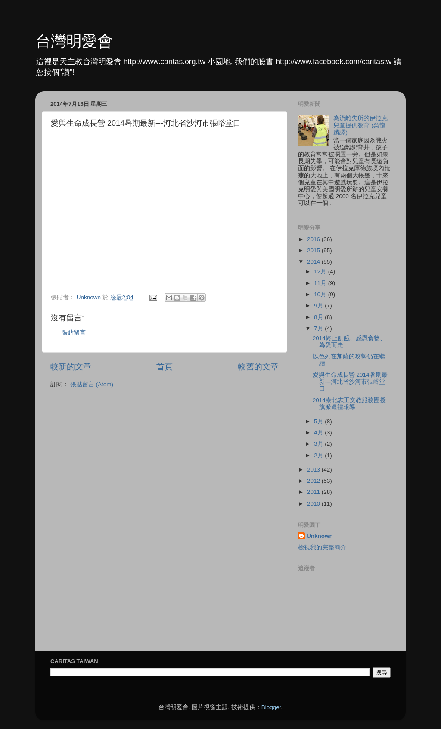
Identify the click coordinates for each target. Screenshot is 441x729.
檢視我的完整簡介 (322, 547)
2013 (314, 469)
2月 (319, 455)
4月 (319, 432)
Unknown (320, 536)
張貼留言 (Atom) (91, 384)
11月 (321, 283)
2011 (314, 492)
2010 (314, 503)
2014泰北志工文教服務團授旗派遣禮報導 (349, 403)
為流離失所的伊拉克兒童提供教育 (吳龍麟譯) (360, 125)
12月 (321, 271)
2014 (314, 261)
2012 (314, 481)
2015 (314, 250)
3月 (319, 444)
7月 (319, 328)
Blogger (271, 707)
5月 (319, 421)
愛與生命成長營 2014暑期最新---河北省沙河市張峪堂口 (350, 382)
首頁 (164, 366)
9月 (319, 305)
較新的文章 (70, 366)
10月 (321, 294)
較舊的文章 (258, 366)
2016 (314, 239)
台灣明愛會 (74, 41)
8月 (319, 317)
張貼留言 (74, 332)
